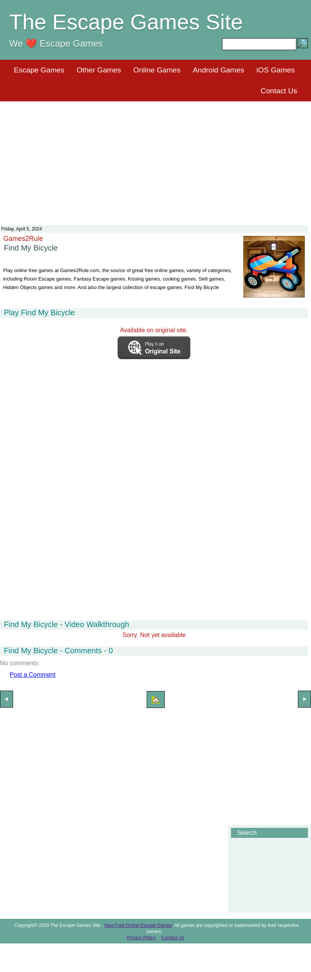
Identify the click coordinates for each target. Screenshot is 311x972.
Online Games (157, 70)
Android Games (218, 70)
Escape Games (39, 70)
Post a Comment (32, 674)
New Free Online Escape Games (138, 925)
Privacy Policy (141, 937)
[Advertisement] (155, 158)
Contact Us (279, 91)
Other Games (99, 70)
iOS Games (275, 70)
